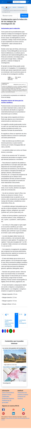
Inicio (2, 7)
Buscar (24, 16)
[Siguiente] (22, 320)
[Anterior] (9, 320)
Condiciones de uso (9, 418)
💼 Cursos (8, 7)
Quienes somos (6, 394)
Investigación (21, 7)
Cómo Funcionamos (8, 392)
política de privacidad (19, 418)
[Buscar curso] (19, 2)
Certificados (5, 396)
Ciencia (14, 7)
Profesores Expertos (8, 398)
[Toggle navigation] (2, 2)
